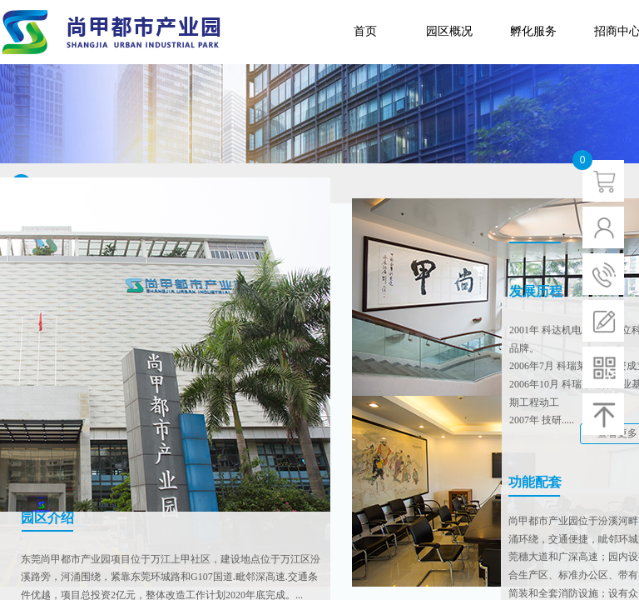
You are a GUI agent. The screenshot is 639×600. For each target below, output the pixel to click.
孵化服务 (533, 31)
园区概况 (449, 31)
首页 (365, 31)
